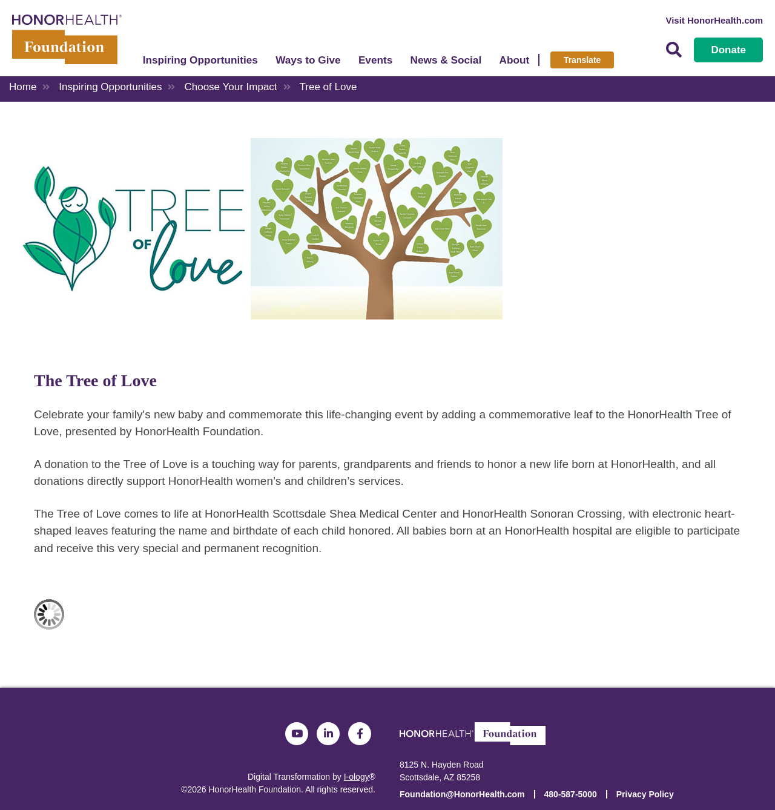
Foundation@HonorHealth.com (462, 794)
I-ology (356, 777)
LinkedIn (328, 733)
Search (674, 50)
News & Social (446, 60)
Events (375, 60)
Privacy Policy (645, 794)
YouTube (296, 733)
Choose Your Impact (230, 87)
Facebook (359, 733)
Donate (728, 50)
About (515, 60)
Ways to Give (307, 60)
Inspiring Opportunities (200, 60)
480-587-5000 (570, 794)
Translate (582, 60)
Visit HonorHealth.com (714, 20)
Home (22, 87)
